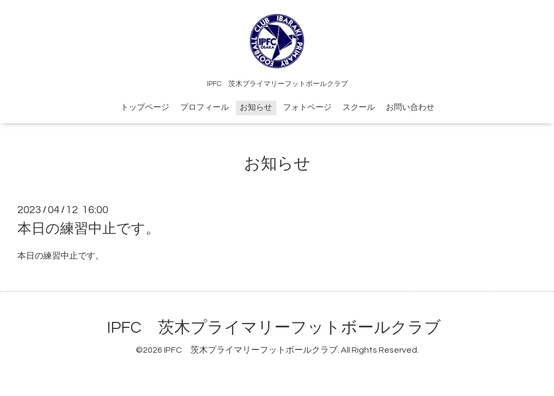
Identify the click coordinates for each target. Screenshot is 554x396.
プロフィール (204, 107)
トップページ (145, 107)
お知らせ (256, 107)
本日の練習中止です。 (88, 229)
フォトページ (307, 107)
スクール (358, 107)
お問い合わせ (410, 107)
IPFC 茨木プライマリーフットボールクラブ (274, 327)
